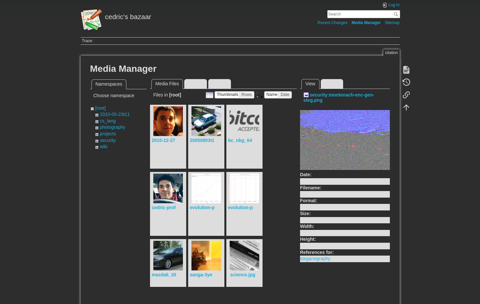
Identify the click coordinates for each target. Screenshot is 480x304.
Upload (195, 83)
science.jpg (242, 274)
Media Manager (366, 22)
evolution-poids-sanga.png (257, 207)
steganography (315, 258)
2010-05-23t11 (115, 114)
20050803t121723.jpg (213, 140)
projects (108, 133)
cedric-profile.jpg (170, 207)
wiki (103, 146)
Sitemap (392, 22)
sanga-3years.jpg (208, 274)
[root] (100, 108)
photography (112, 127)
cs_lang (107, 121)
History (332, 83)
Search (396, 14)
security (107, 140)
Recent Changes (332, 22)
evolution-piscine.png (214, 207)
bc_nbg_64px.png (247, 140)
